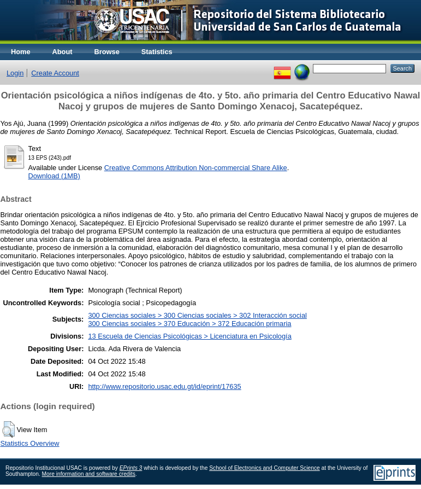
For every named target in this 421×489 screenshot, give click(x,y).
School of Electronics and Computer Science (264, 468)
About (62, 52)
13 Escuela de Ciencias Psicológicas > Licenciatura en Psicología (189, 336)
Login (15, 73)
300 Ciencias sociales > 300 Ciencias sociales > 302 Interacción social (197, 315)
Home (21, 52)
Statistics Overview (30, 443)
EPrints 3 (131, 468)
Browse (107, 52)
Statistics (157, 52)
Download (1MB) (54, 176)
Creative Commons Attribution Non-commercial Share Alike (195, 168)
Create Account (55, 73)
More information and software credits (88, 474)
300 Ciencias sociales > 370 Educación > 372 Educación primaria (189, 323)
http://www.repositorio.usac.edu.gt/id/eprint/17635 (164, 386)
